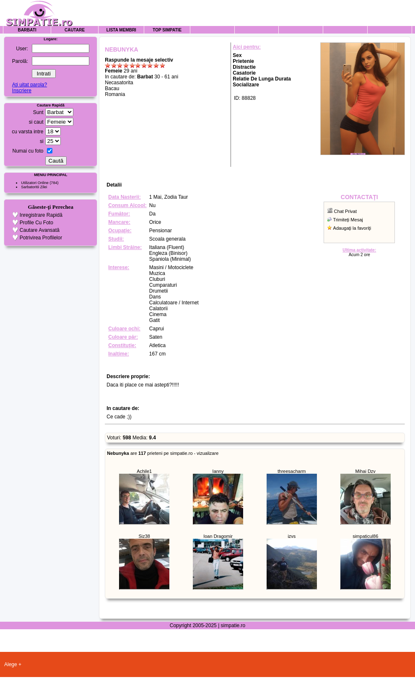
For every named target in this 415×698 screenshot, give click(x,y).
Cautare (75, 30)
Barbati (27, 30)
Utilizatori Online (35, 183)
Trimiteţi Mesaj (348, 219)
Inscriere (21, 90)
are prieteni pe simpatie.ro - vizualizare (162, 453)
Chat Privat (345, 211)
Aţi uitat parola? (29, 85)
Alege (10, 664)
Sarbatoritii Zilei (34, 187)
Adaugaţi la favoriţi (352, 228)
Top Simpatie (167, 30)
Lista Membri (121, 30)
